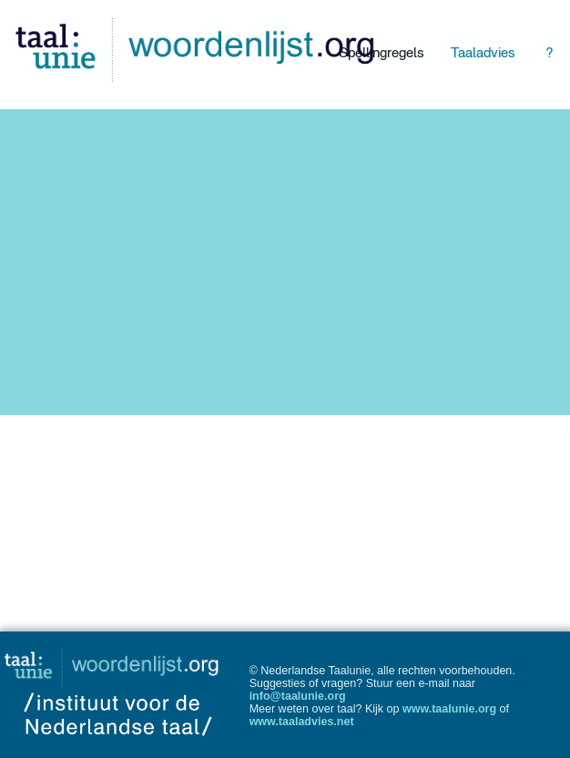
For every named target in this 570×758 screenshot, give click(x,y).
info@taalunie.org (297, 696)
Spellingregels (381, 52)
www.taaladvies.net (301, 721)
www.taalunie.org (449, 708)
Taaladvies (483, 52)
